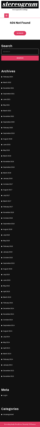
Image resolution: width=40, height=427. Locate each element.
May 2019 (6, 150)
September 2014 (9, 325)
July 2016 (6, 235)
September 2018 (9, 167)
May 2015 (6, 286)
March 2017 (7, 201)
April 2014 (6, 348)
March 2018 (7, 173)
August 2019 (7, 139)
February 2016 (8, 246)
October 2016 (8, 218)
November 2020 (8, 116)
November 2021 (8, 88)
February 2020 (8, 127)
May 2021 (6, 105)
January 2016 (7, 252)
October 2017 (8, 184)
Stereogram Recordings (20, 9)
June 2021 (6, 99)
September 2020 (9, 122)
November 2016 (8, 212)
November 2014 (8, 314)
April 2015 (6, 291)
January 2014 (7, 365)
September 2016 (9, 224)
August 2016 (7, 229)
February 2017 (8, 207)
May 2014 (6, 342)
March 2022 (7, 82)
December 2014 (8, 308)
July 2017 (6, 195)
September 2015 (9, 263)
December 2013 (8, 370)
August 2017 (7, 190)
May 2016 (6, 240)
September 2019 (9, 133)
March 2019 (7, 156)
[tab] (6, 15)
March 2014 (7, 354)
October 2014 (8, 320)
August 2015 (7, 269)
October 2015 (8, 257)
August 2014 (7, 331)
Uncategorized (8, 414)
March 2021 (7, 111)
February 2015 (8, 303)
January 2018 (7, 178)
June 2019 (6, 144)
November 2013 (8, 376)
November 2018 (8, 161)
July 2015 (6, 274)
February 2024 (8, 77)
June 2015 (6, 280)
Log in (5, 395)
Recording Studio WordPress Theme (15, 424)
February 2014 (8, 359)
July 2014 (6, 337)
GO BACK (21, 33)
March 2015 (7, 297)
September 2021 (9, 94)
